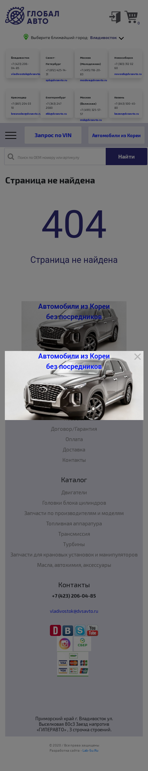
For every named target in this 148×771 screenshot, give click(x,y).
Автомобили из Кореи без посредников (74, 361)
